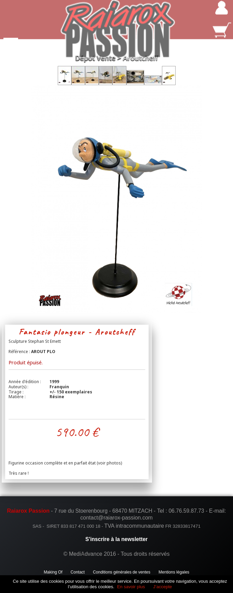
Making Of (53, 572)
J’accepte (162, 586)
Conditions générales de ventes (121, 572)
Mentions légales (174, 572)
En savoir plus (131, 586)
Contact (78, 572)
